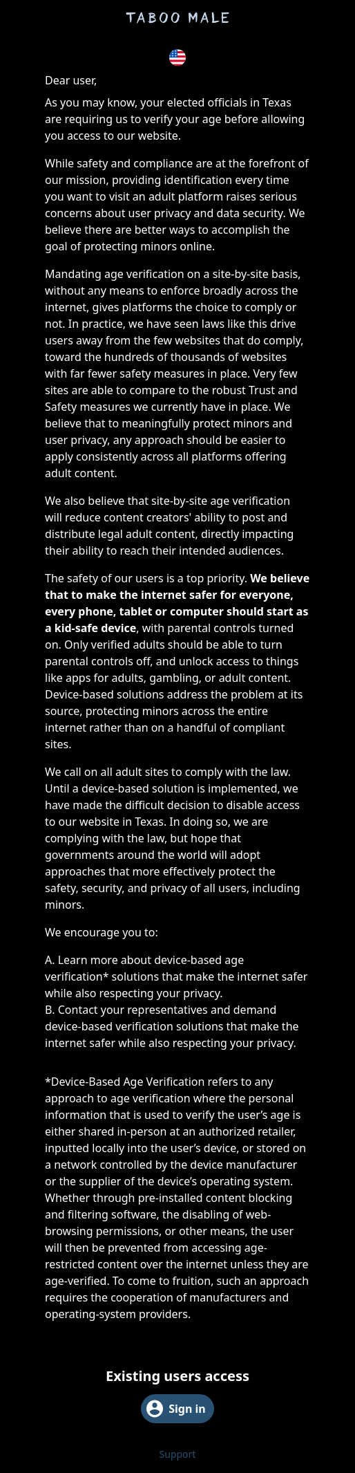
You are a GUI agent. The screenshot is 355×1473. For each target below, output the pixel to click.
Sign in (175, 1409)
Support (178, 1454)
